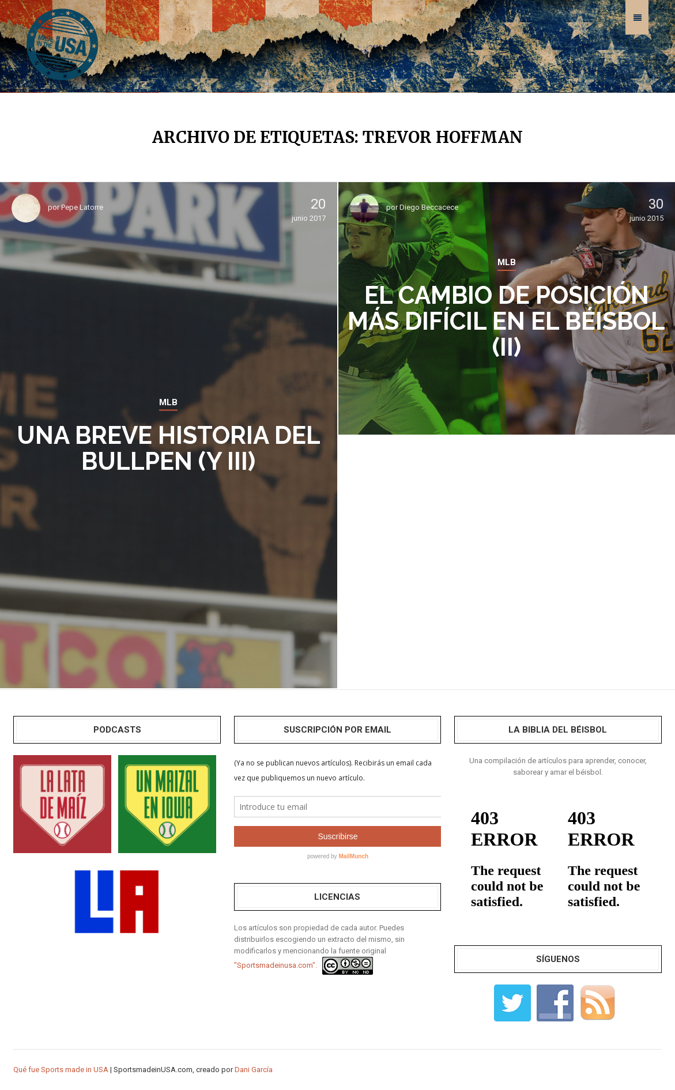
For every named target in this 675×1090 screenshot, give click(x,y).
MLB (168, 402)
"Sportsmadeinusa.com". (275, 965)
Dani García (254, 1069)
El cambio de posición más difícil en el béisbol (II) (506, 321)
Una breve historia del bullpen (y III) (168, 448)
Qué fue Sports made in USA (60, 1069)
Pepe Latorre (82, 207)
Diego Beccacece (428, 207)
